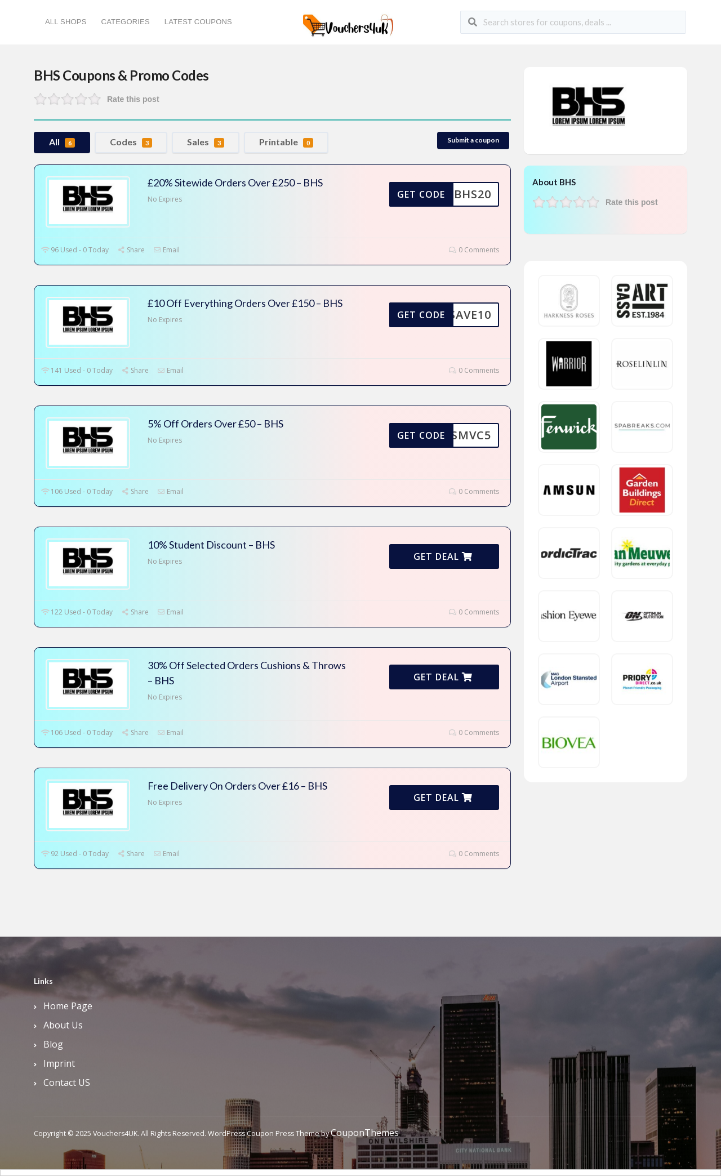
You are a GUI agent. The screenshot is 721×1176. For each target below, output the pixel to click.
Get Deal (443, 556)
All (62, 142)
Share (131, 250)
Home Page (67, 1006)
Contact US (66, 1082)
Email (166, 250)
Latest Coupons (198, 21)
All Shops (66, 21)
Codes (131, 142)
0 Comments (474, 250)
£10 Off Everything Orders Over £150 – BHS (245, 303)
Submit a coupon (473, 140)
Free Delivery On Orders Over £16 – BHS (237, 785)
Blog (53, 1044)
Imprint (59, 1063)
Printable (286, 142)
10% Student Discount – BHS (211, 544)
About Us (63, 1025)
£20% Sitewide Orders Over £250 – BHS (235, 182)
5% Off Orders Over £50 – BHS (215, 423)
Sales (205, 142)
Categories (125, 21)
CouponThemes (365, 1132)
